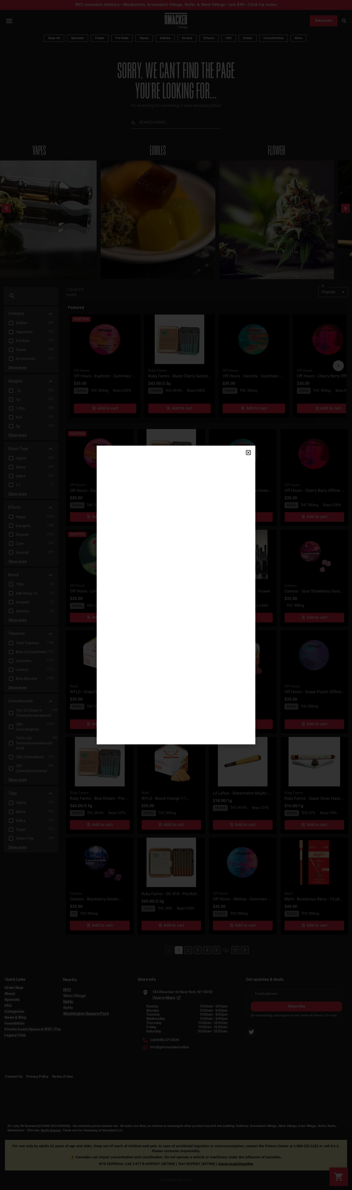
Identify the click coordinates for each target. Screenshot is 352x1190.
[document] (176, 595)
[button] (248, 453)
